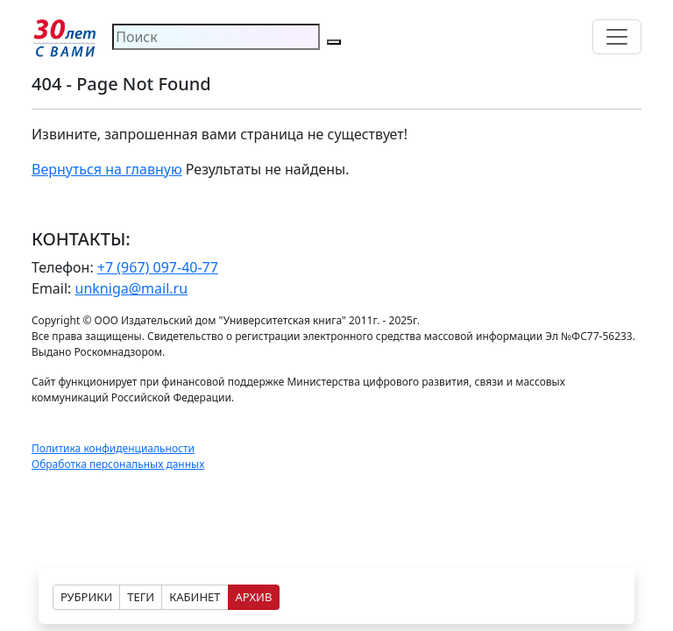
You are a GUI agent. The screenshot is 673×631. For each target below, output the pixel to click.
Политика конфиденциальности (113, 448)
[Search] (216, 37)
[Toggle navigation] (616, 36)
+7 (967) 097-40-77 (157, 267)
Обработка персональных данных (118, 464)
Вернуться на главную (107, 169)
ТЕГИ (140, 597)
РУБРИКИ (86, 597)
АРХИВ (254, 597)
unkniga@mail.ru (131, 288)
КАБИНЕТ (194, 597)
